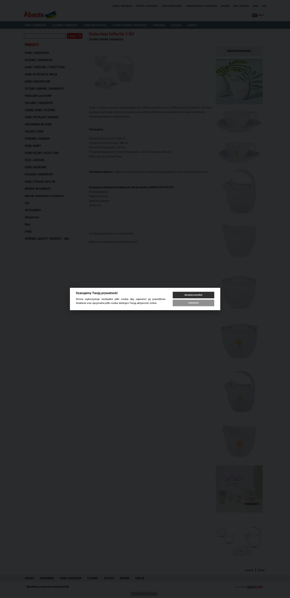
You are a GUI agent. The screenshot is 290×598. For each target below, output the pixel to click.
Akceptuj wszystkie (193, 295)
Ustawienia (193, 303)
